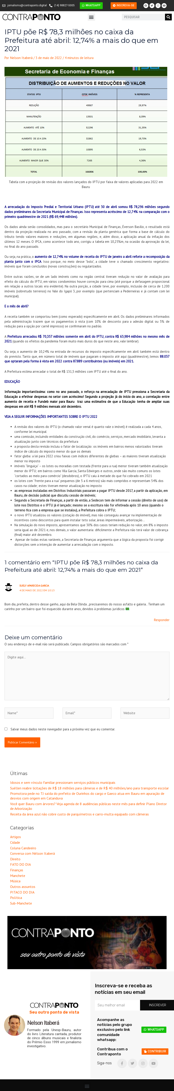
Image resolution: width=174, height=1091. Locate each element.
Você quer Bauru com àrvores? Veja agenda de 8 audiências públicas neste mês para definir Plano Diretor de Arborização (86, 797)
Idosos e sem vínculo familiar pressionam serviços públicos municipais (60, 776)
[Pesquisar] (168, 17)
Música (15, 867)
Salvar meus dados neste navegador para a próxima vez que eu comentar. (63, 723)
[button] (91, 17)
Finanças (16, 857)
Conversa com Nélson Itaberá (31, 842)
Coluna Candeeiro (22, 837)
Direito (15, 847)
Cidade (15, 832)
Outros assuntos (22, 873)
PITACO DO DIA (21, 878)
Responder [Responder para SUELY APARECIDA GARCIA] (162, 619)
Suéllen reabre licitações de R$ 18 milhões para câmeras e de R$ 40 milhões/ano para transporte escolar (84, 781)
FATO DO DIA (19, 852)
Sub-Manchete (20, 888)
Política (15, 883)
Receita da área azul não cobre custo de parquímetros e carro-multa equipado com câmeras (75, 804)
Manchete (17, 862)
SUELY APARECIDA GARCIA (34, 585)
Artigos (15, 827)
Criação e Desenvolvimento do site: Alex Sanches (139, 1085)
